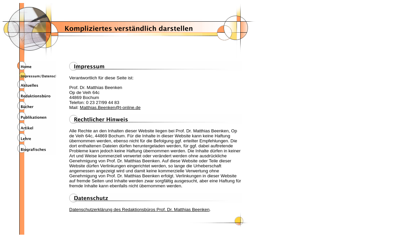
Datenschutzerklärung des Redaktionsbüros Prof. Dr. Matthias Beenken (139, 209)
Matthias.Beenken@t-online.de (110, 107)
